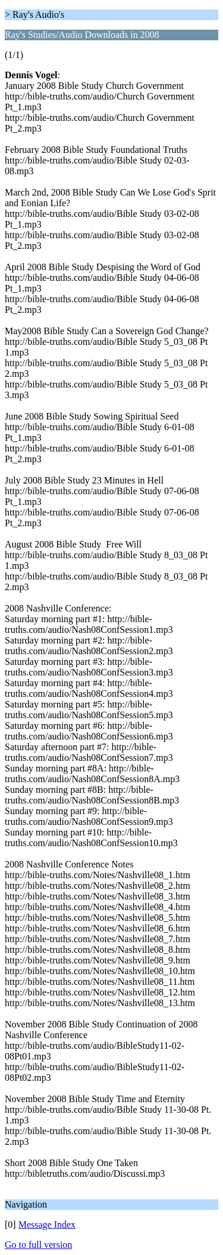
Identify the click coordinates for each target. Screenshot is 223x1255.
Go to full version (38, 1245)
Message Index (47, 1224)
